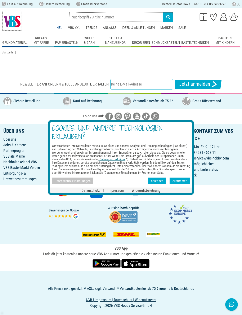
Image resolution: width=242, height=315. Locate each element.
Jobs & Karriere (14, 145)
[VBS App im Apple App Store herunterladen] (135, 263)
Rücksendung (133, 156)
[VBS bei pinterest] (127, 116)
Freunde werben (74, 150)
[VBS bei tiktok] (146, 116)
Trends (91, 28)
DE (236, 4)
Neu (60, 28)
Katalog (69, 139)
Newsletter (71, 156)
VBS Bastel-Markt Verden (21, 167)
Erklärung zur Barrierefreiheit (144, 173)
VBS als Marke (14, 156)
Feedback (189, 175)
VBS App (129, 179)
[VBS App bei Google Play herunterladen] (107, 263)
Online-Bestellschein (137, 139)
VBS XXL (74, 28)
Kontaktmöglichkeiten (198, 164)
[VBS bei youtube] (137, 116)
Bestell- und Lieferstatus (200, 169)
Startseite (7, 52)
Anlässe (109, 28)
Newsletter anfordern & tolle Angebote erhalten (64, 84)
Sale (182, 28)
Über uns (9, 139)
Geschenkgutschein (77, 145)
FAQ (66, 167)
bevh (124, 208)
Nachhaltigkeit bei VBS (20, 162)
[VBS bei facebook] (109, 116)
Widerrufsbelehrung (137, 162)
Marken (166, 28)
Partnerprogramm (16, 150)
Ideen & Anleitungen (138, 28)
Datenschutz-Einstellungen (142, 167)
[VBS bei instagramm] (118, 116)
